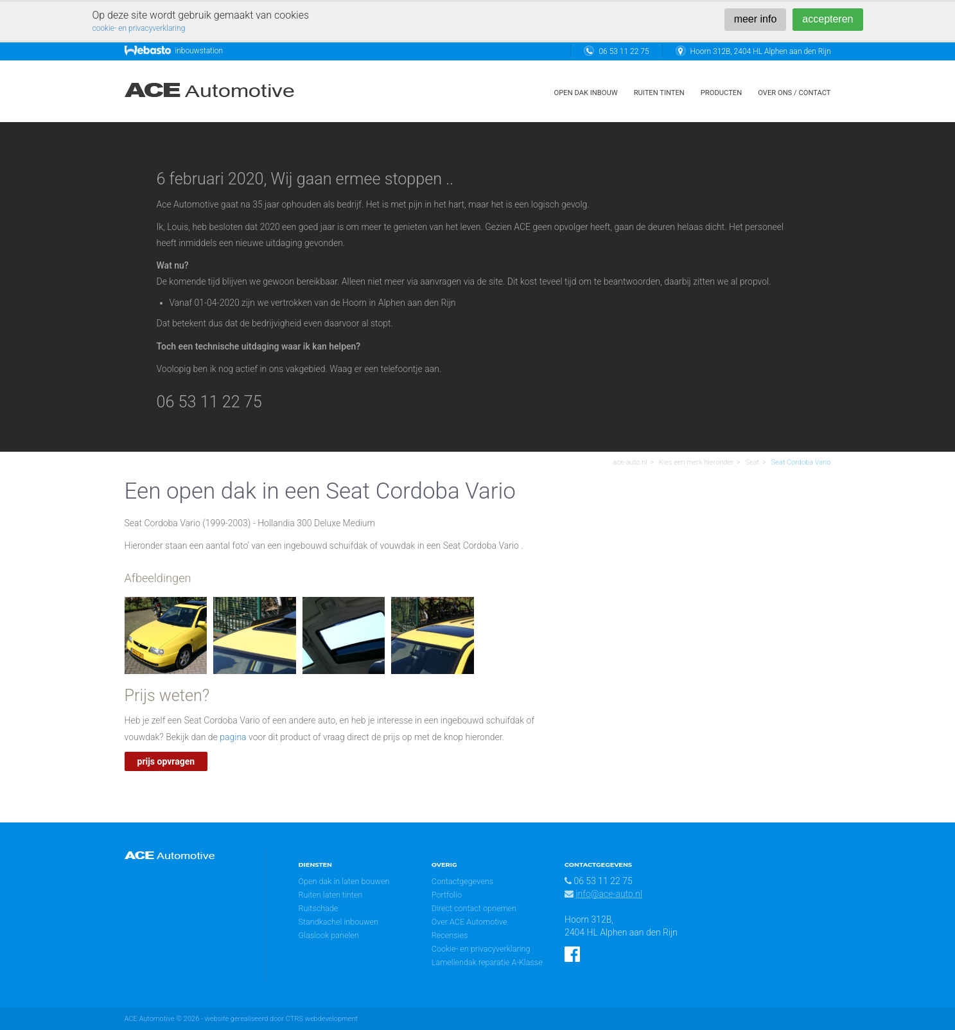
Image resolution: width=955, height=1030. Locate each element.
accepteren (827, 18)
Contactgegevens (462, 881)
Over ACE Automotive (469, 922)
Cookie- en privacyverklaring (481, 949)
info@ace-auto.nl (608, 894)
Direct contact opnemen (474, 908)
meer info (755, 18)
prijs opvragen (166, 761)
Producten (721, 93)
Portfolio (447, 895)
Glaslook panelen (329, 935)
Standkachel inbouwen (339, 922)
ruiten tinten (659, 93)
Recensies (450, 935)
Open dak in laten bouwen (344, 881)
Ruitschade (318, 908)
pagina (233, 737)
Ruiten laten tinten (331, 895)
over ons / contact (794, 93)
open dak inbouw (586, 93)
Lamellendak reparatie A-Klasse (487, 962)
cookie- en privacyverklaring (139, 28)
